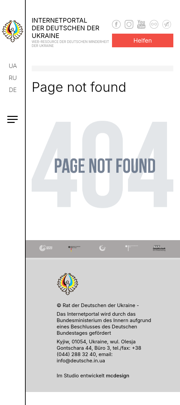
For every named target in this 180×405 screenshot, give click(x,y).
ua (13, 65)
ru (13, 77)
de (13, 89)
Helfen (142, 40)
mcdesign (117, 375)
